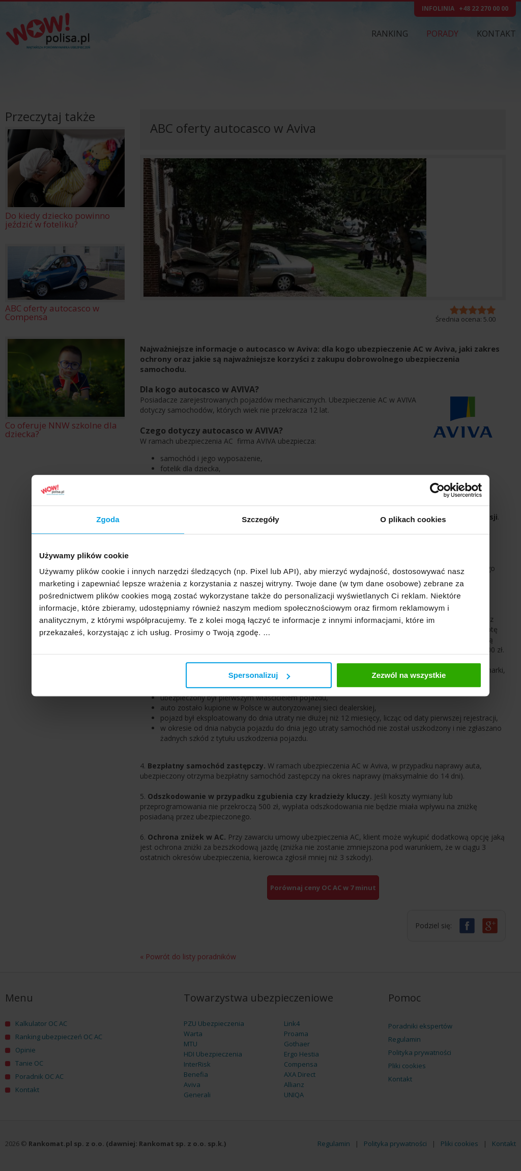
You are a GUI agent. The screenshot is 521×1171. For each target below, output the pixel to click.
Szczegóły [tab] (260, 519)
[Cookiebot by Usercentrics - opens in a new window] (437, 490)
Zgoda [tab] (108, 519)
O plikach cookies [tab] (413, 519)
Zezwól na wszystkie (409, 675)
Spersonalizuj (259, 675)
